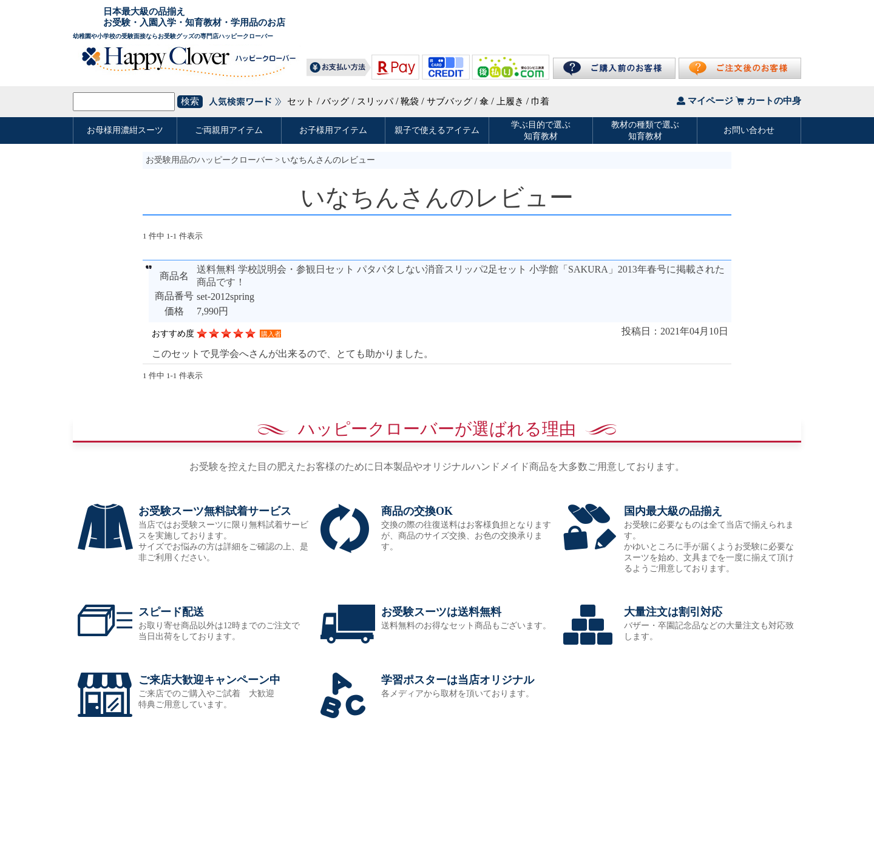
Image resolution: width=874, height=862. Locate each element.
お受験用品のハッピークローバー (209, 160)
